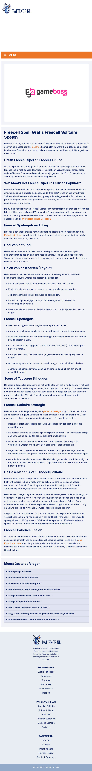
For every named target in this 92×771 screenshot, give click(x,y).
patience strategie (52, 411)
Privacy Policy (46, 753)
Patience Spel (46, 749)
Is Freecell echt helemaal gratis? (25, 583)
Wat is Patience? (46, 672)
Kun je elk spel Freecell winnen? (25, 601)
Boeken (46, 693)
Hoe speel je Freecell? (20, 571)
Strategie (46, 680)
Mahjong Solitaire (46, 723)
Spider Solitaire (46, 710)
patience (36, 147)
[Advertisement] (46, 33)
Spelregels (46, 676)
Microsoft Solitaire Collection (36, 219)
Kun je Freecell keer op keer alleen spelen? (31, 595)
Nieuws (46, 744)
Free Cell (46, 714)
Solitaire (46, 727)
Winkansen (46, 684)
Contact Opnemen (46, 757)
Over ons (46, 740)
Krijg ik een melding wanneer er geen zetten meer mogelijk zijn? (41, 613)
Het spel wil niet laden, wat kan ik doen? (29, 607)
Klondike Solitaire (12, 235)
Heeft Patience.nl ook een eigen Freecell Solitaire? (34, 589)
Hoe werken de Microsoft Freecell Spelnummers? (34, 619)
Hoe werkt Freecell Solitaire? (23, 577)
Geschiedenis (46, 688)
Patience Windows (46, 718)
